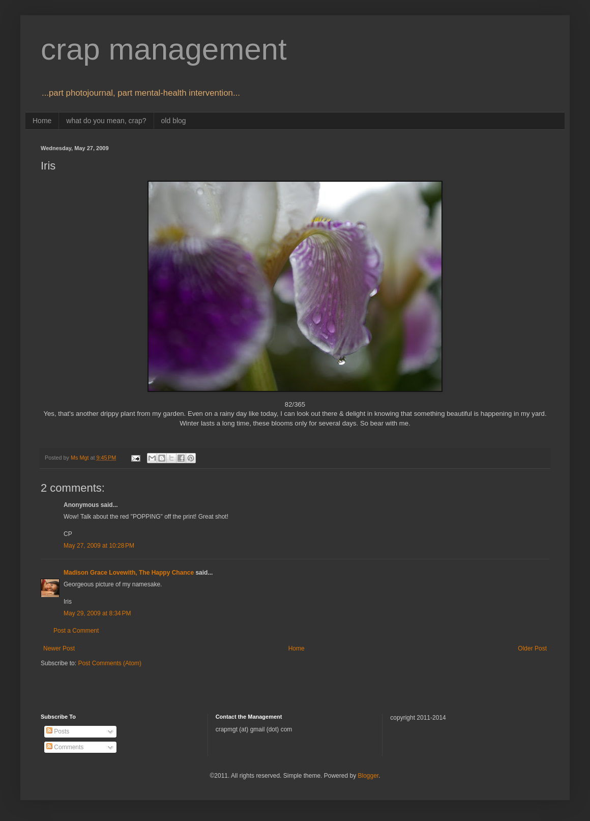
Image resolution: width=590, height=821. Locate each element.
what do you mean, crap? (106, 121)
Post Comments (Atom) (109, 663)
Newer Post (59, 648)
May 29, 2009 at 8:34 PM (97, 613)
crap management (164, 49)
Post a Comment (76, 630)
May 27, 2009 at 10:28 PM (99, 545)
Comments (64, 747)
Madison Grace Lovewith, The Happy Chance (129, 572)
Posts (57, 731)
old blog (173, 121)
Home (42, 121)
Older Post (532, 648)
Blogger (368, 775)
